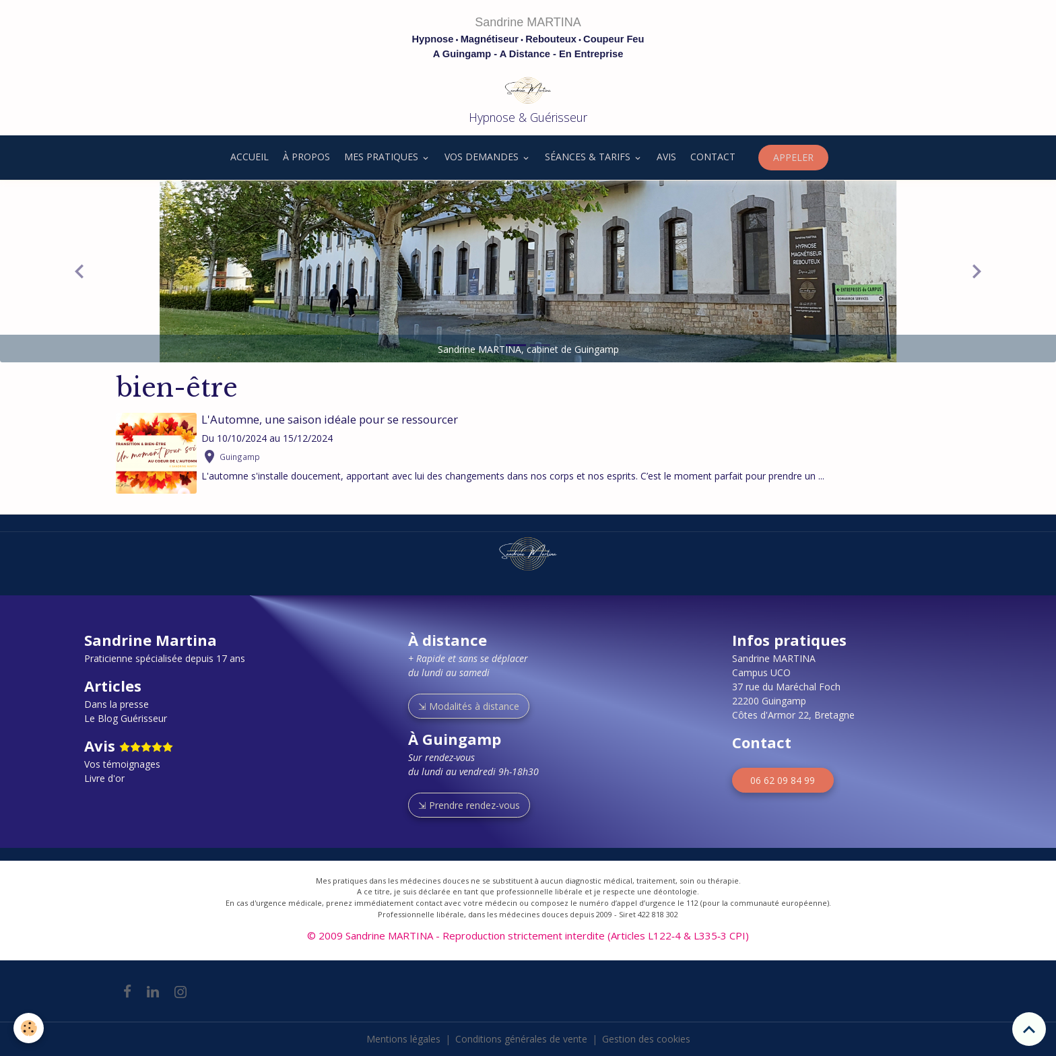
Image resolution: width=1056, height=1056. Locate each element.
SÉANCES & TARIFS (589, 156)
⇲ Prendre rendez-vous (469, 805)
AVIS (666, 156)
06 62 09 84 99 (782, 780)
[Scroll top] (1029, 1029)
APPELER (793, 157)
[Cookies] (28, 1028)
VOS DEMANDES (482, 156)
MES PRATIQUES (382, 156)
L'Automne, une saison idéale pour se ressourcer (329, 419)
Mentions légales (403, 1038)
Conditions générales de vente (521, 1038)
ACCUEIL (248, 156)
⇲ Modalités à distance (468, 706)
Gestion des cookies (646, 1038)
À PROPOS (306, 156)
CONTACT (712, 156)
